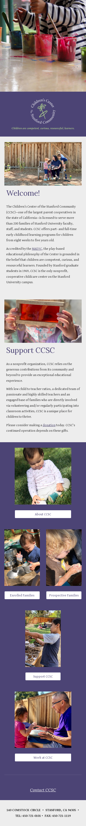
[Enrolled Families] (22, 595)
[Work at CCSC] (43, 757)
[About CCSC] (43, 514)
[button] (5, 6)
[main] (43, 193)
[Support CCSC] (43, 676)
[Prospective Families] (63, 595)
